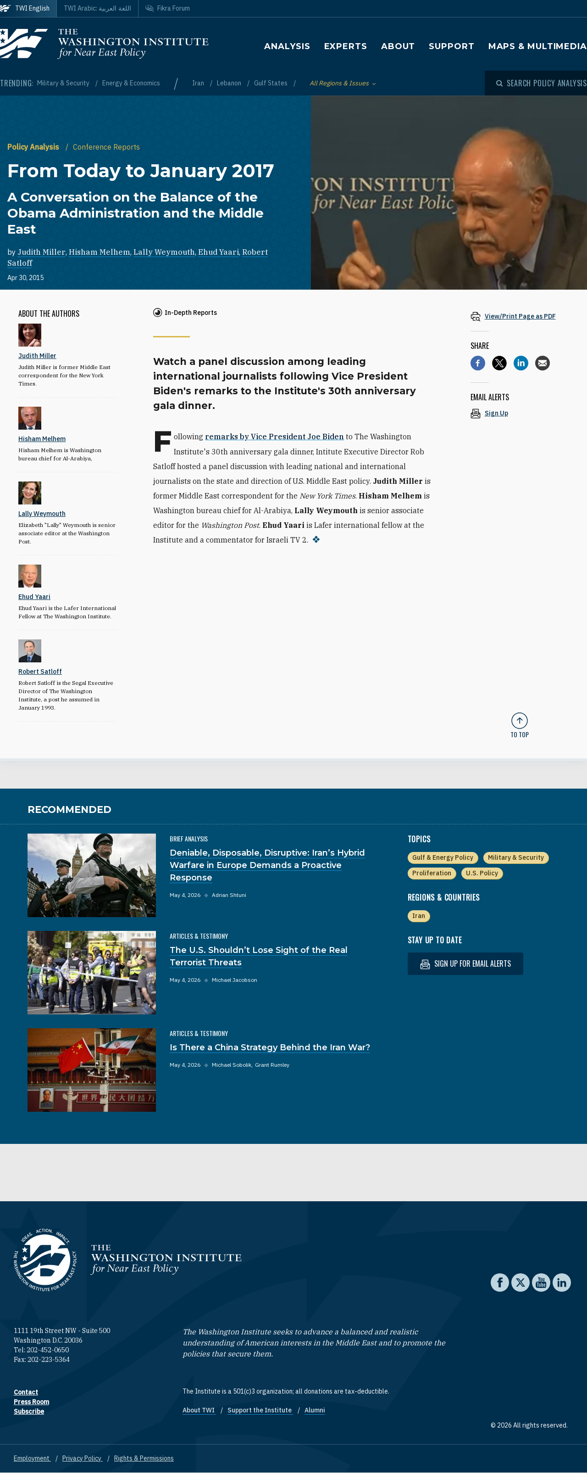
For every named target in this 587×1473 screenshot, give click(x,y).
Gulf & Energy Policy (442, 857)
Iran (198, 83)
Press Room (31, 1402)
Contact (26, 1392)
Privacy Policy (82, 1458)
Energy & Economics (131, 83)
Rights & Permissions (144, 1458)
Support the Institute (260, 1410)
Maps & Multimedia (537, 46)
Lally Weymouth (164, 252)
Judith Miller (41, 252)
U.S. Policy (482, 873)
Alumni (315, 1410)
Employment (32, 1458)
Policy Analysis (34, 146)
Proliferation (431, 873)
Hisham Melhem (99, 252)
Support (451, 46)
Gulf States (271, 83)
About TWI (199, 1410)
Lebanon (230, 83)
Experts (345, 46)
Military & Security (64, 83)
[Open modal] (541, 83)
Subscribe (29, 1411)
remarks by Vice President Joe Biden (274, 436)
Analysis (287, 46)
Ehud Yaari (218, 252)
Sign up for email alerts (465, 963)
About (398, 46)
